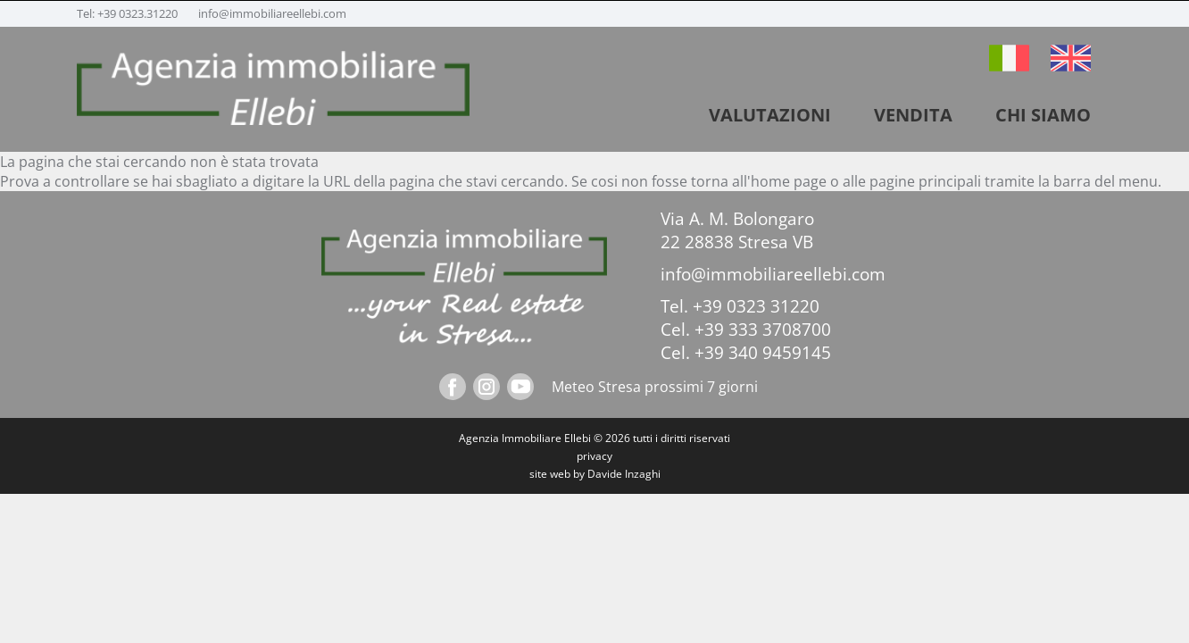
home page (789, 181)
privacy (594, 455)
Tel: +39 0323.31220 (128, 13)
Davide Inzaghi (624, 473)
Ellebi (577, 438)
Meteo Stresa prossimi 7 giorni (655, 387)
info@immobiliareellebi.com (272, 13)
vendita (913, 115)
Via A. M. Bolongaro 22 (737, 230)
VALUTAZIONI (770, 115)
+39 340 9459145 (762, 352)
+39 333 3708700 (762, 329)
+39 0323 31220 (756, 306)
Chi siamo (1043, 115)
